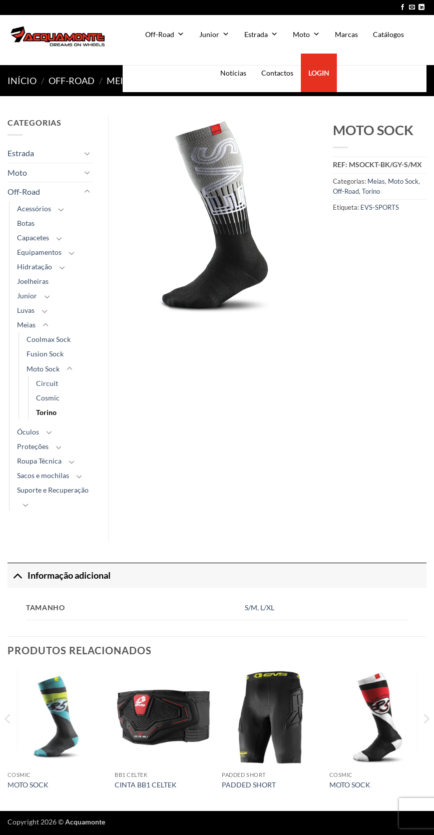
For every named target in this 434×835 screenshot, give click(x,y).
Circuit (47, 383)
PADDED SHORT (249, 784)
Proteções (33, 446)
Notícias (233, 73)
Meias (120, 80)
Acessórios (34, 208)
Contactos (277, 73)
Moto (306, 34)
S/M (251, 607)
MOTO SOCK (28, 784)
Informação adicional (59, 575)
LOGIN (318, 73)
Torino (371, 191)
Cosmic (48, 397)
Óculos (28, 432)
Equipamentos (39, 252)
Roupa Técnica (39, 461)
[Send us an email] (412, 7)
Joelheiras (33, 281)
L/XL (267, 607)
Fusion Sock (45, 353)
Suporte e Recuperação (53, 490)
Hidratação (34, 266)
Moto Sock (403, 181)
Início (22, 80)
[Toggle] (87, 153)
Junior (214, 34)
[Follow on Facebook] (402, 7)
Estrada (261, 34)
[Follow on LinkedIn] (421, 7)
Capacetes (33, 237)
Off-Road (164, 34)
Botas (26, 223)
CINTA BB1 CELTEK (146, 784)
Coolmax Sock (49, 339)
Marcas (346, 34)
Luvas (26, 310)
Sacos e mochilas (43, 475)
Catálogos (388, 34)
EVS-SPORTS (379, 207)
